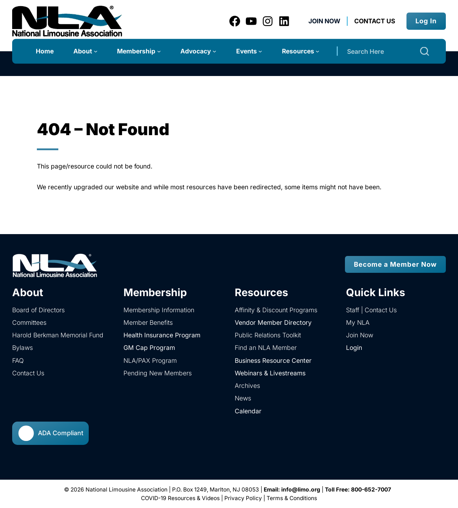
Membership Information (158, 310)
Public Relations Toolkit (268, 335)
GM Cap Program (149, 347)
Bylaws (22, 347)
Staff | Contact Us (371, 310)
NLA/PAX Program (150, 360)
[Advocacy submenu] (214, 51)
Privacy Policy (243, 498)
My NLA (358, 322)
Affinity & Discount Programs (276, 310)
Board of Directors (38, 310)
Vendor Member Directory (273, 322)
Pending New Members (157, 373)
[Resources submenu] (317, 51)
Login (354, 347)
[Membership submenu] (159, 51)
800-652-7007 (371, 489)
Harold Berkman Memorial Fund (57, 335)
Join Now (324, 21)
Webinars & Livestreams (270, 373)
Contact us (374, 21)
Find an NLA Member (266, 347)
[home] (120, 264)
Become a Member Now (395, 264)
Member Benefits (148, 322)
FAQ (18, 360)
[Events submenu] (260, 51)
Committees (29, 322)
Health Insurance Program (161, 335)
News (243, 398)
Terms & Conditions (292, 498)
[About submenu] (95, 51)
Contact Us (28, 373)
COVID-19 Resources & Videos (180, 498)
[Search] (424, 51)
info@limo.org (300, 489)
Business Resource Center (273, 360)
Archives (247, 385)
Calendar (248, 411)
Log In (426, 21)
